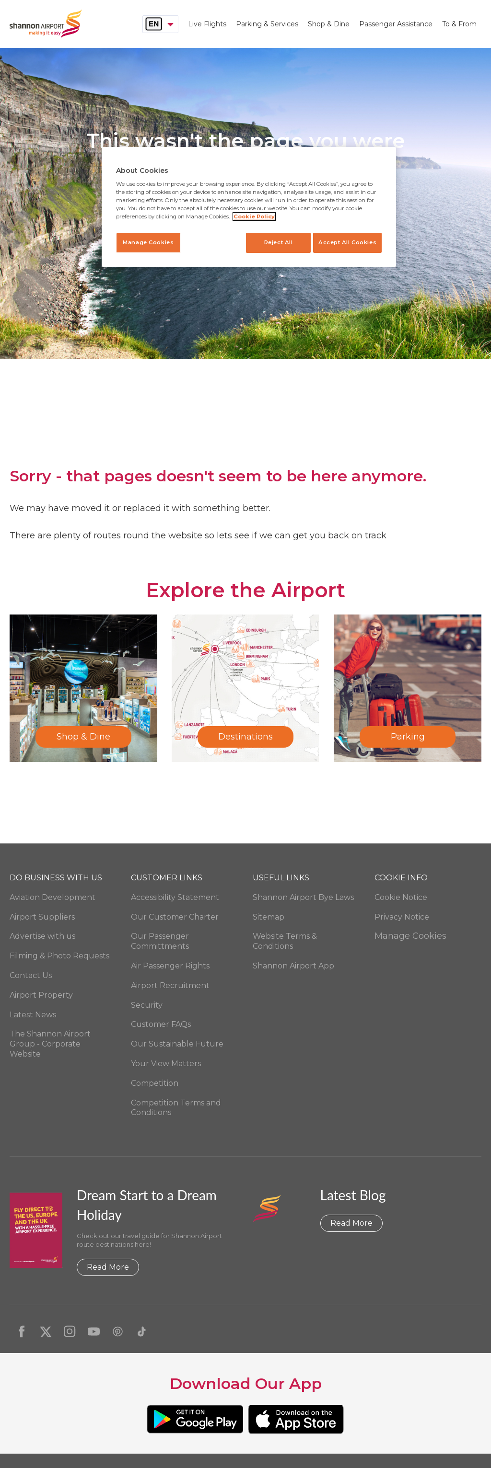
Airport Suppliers (42, 917)
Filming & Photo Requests (59, 955)
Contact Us (31, 975)
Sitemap (268, 917)
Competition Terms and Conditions (176, 1107)
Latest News (33, 1014)
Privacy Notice (401, 917)
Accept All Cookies (347, 242)
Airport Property (41, 995)
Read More (108, 1267)
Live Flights (207, 24)
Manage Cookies (410, 936)
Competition (154, 1083)
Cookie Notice (400, 897)
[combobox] (160, 24)
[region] (249, 207)
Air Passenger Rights (170, 965)
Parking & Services (267, 24)
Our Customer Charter (175, 917)
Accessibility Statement (175, 897)
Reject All (273, 242)
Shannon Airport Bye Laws (303, 897)
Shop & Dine (329, 24)
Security (147, 1005)
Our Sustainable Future (177, 1043)
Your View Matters (166, 1063)
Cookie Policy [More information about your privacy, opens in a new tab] (254, 216)
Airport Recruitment (170, 985)
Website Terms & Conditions (285, 941)
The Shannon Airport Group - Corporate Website (50, 1043)
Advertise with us (42, 936)
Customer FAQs (161, 1024)
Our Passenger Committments (160, 941)
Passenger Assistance (396, 24)
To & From (459, 24)
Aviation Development (52, 897)
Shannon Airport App (293, 965)
